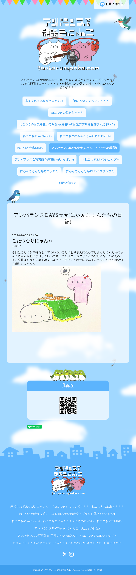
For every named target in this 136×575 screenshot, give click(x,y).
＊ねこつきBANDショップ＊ (100, 159)
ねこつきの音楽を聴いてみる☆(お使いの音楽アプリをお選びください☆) (67, 124)
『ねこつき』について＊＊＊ (90, 100)
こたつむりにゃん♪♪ (32, 241)
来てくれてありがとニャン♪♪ (44, 100)
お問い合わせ (111, 4)
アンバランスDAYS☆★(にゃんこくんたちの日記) (84, 147)
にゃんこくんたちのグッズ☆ (39, 171)
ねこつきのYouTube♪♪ (37, 136)
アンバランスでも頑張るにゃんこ (60, 569)
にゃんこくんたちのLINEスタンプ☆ (90, 171)
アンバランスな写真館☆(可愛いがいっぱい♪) (44, 159)
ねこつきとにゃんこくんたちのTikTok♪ (85, 136)
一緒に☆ (17, 246)
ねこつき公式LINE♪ (30, 147)
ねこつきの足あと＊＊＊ (67, 112)
